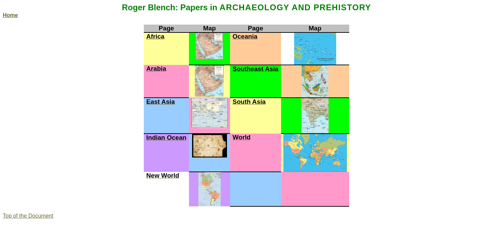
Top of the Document (28, 216)
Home (10, 15)
